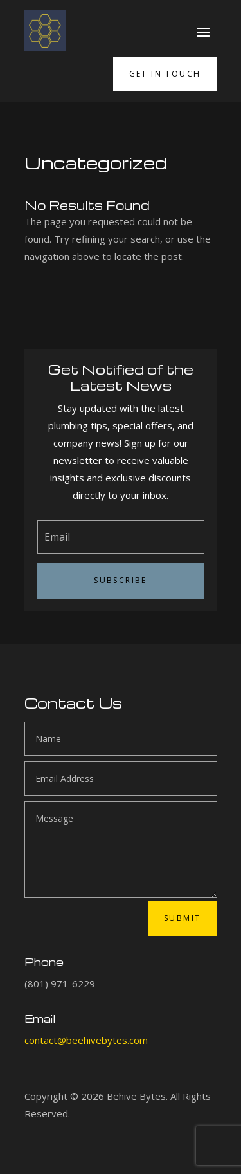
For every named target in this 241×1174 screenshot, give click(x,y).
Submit (182, 918)
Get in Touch (165, 73)
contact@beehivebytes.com (86, 1040)
